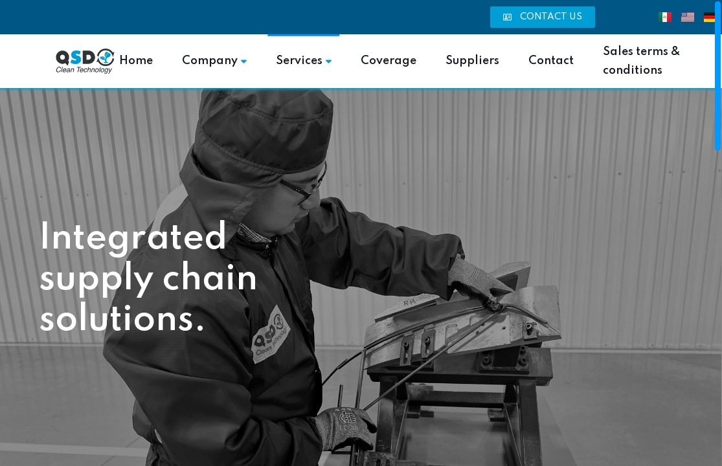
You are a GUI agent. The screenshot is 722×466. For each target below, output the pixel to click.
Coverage (388, 61)
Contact (551, 61)
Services (304, 61)
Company (214, 61)
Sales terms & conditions (642, 61)
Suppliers (472, 61)
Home (136, 61)
